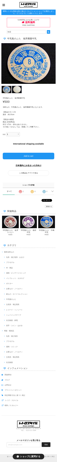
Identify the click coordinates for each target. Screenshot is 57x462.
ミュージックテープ (13, 315)
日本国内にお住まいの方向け (28, 165)
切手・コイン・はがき (14, 326)
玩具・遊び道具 (12, 336)
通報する (49, 206)
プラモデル (10, 262)
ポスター (9, 283)
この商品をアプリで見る (28, 173)
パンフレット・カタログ (15, 278)
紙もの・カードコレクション (17, 294)
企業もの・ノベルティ (14, 289)
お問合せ (8, 385)
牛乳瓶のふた (11, 299)
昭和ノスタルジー (11, 405)
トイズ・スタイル (11, 400)
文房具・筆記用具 (12, 304)
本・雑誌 (9, 268)
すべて (9, 191)
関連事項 (8, 375)
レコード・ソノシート (14, 310)
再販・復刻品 (9, 331)
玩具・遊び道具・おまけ (15, 257)
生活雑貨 (9, 362)
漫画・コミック (12, 347)
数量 (4, 134)
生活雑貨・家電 (12, 320)
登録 (46, 445)
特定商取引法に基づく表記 (15, 395)
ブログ (7, 380)
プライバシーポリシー (13, 390)
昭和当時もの (9, 252)
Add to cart (28, 156)
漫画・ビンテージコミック (16, 273)
